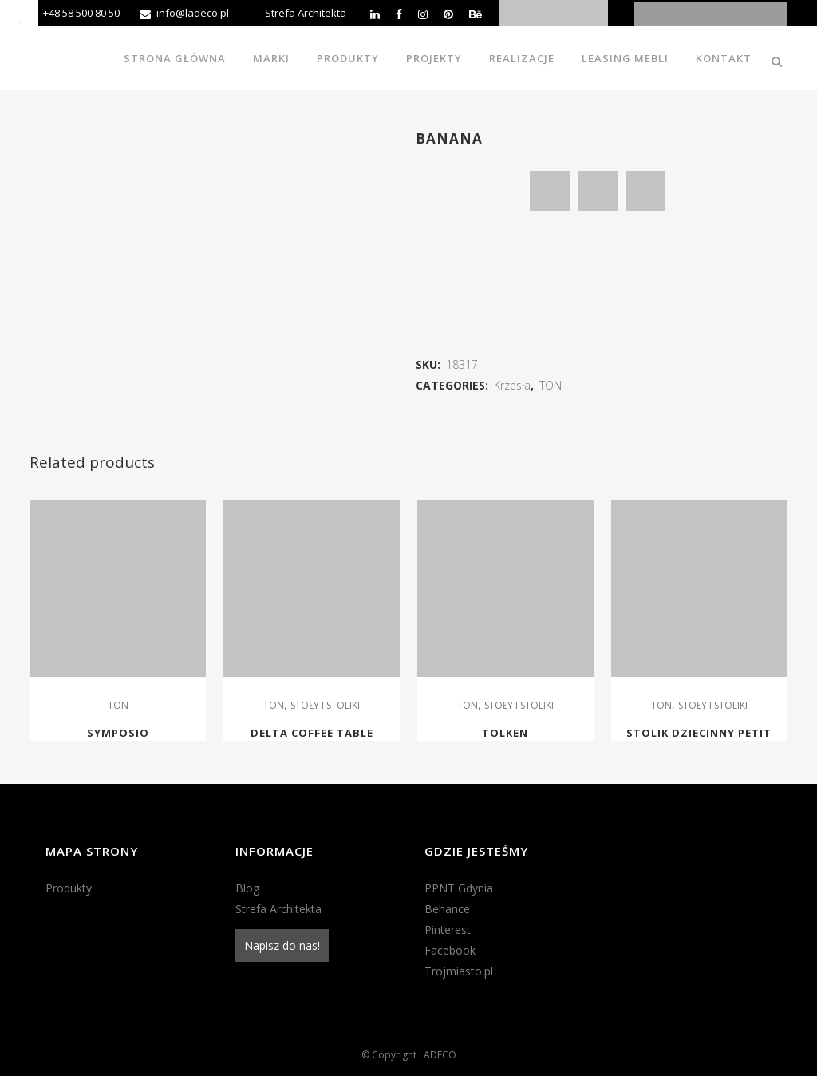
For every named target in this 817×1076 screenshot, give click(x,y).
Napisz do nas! (282, 945)
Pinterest (447, 929)
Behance (447, 908)
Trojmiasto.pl (458, 971)
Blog (247, 888)
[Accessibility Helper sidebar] (19, 19)
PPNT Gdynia (458, 888)
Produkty (68, 888)
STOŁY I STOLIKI (325, 705)
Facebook (450, 950)
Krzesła (512, 385)
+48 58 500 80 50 (81, 13)
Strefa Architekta (305, 13)
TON (550, 385)
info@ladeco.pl (192, 13)
